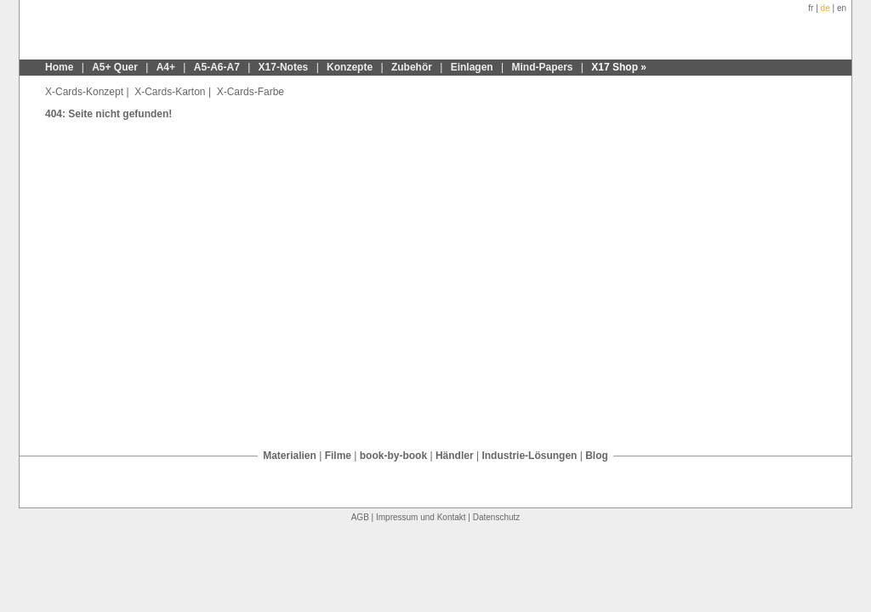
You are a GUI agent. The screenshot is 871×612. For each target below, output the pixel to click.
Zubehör (411, 67)
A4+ (166, 67)
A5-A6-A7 (217, 67)
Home (59, 67)
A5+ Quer (115, 67)
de (825, 8)
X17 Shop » (618, 67)
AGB (360, 517)
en (841, 8)
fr (810, 8)
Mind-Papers (542, 67)
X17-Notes (284, 67)
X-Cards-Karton (169, 92)
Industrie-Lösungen (529, 456)
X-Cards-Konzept (84, 92)
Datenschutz (497, 517)
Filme (338, 456)
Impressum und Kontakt (421, 517)
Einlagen (472, 67)
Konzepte (350, 67)
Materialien (289, 456)
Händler (455, 456)
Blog (596, 456)
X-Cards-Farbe (248, 92)
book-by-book (393, 456)
